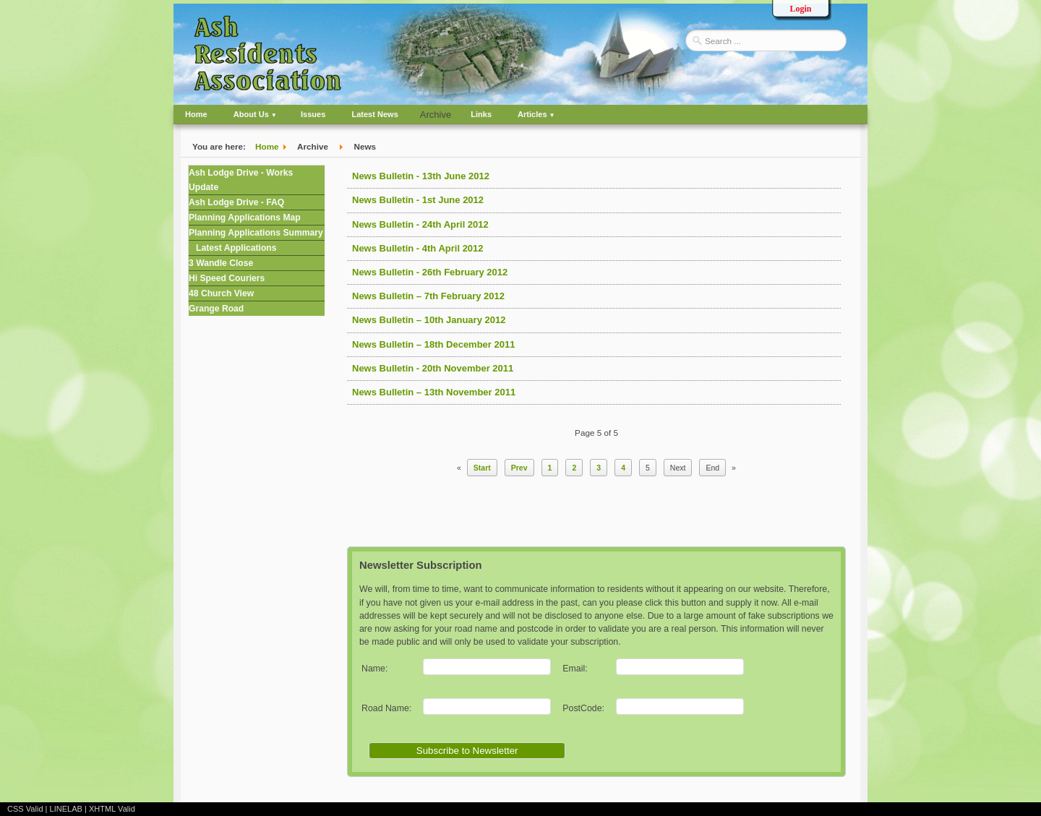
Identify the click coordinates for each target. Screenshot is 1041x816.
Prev (519, 467)
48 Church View (221, 293)
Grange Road (216, 309)
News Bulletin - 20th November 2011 (432, 368)
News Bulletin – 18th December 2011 (433, 344)
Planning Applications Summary (256, 233)
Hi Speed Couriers (227, 278)
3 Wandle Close (221, 263)
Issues (313, 114)
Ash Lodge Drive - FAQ (236, 202)
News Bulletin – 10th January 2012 (428, 319)
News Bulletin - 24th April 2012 (420, 224)
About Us (251, 114)
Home (196, 114)
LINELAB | (69, 808)
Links (481, 114)
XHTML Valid (112, 808)
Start (482, 467)
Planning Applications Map (245, 217)
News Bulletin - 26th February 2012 (429, 272)
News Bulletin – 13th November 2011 (433, 392)
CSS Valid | (28, 808)
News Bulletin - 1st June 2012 (418, 199)
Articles (532, 114)
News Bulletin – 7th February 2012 (428, 296)
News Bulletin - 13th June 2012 (420, 176)
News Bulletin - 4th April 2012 (418, 248)
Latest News (374, 114)
